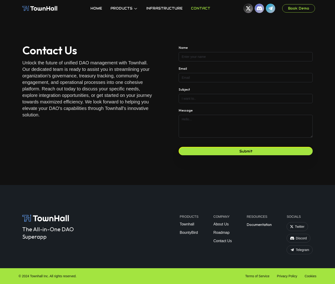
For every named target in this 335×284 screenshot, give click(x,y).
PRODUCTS (124, 8)
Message (186, 110)
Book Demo (298, 8)
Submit (246, 151)
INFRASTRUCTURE (164, 8)
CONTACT (200, 8)
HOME (96, 8)
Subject (184, 89)
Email (183, 68)
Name (183, 47)
